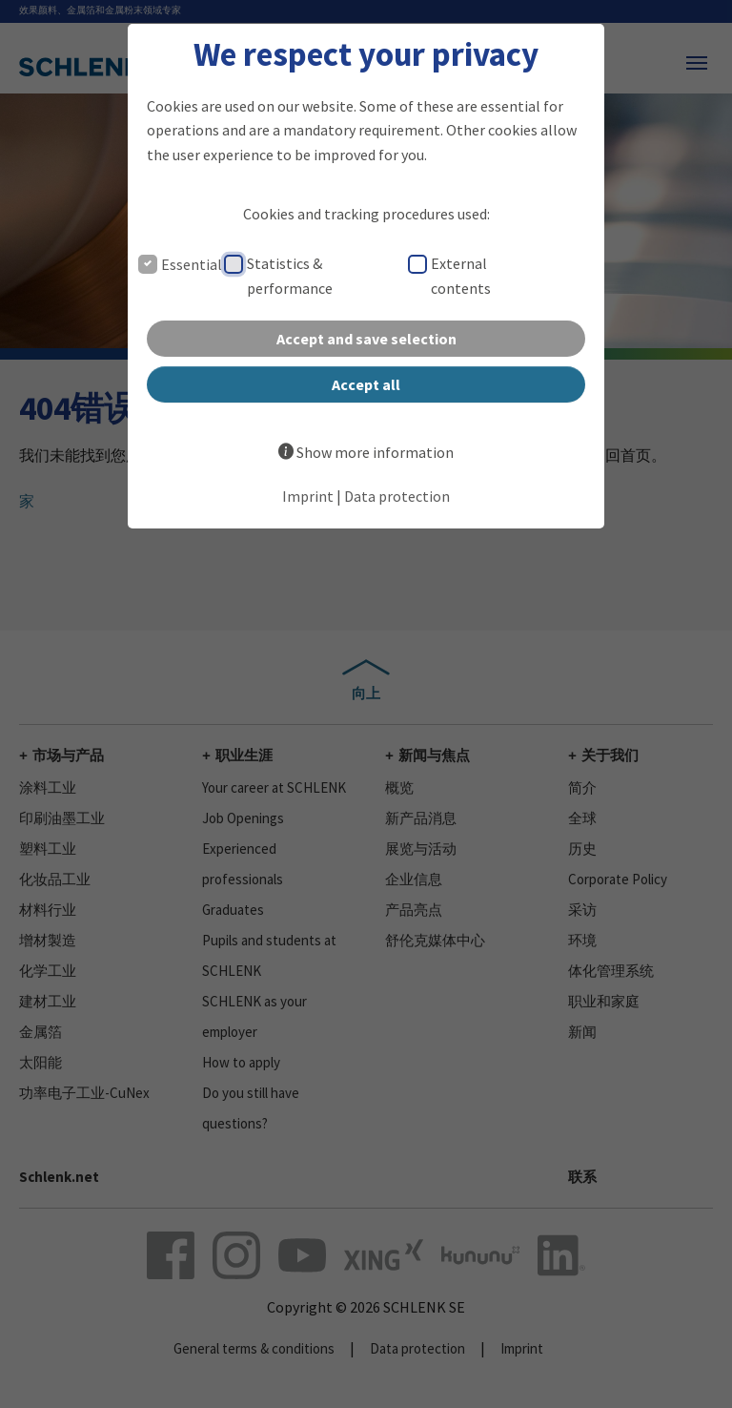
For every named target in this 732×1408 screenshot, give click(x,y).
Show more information (375, 452)
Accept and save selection (366, 338)
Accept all (366, 384)
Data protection (397, 496)
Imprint (308, 496)
